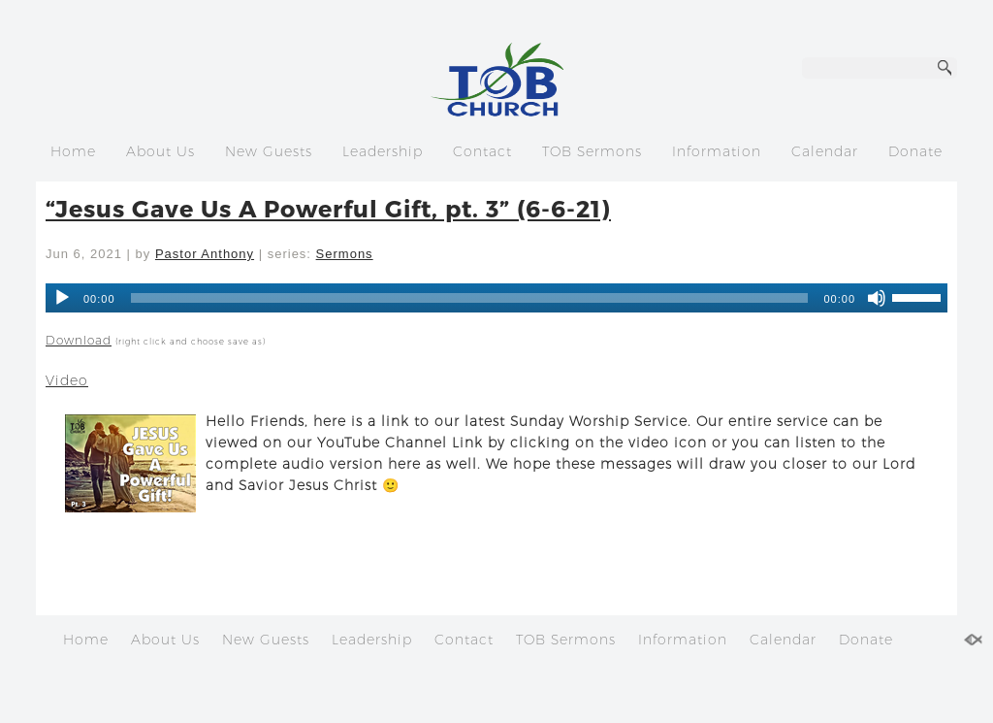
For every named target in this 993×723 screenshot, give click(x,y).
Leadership (382, 151)
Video (67, 380)
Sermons (344, 253)
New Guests (268, 151)
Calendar (824, 151)
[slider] (919, 296)
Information (716, 151)
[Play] (62, 298)
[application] (496, 297)
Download (79, 340)
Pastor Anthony (204, 253)
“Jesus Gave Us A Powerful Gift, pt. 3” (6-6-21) (328, 208)
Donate (915, 151)
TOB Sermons (592, 151)
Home (73, 151)
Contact (482, 151)
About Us (160, 151)
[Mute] (876, 298)
